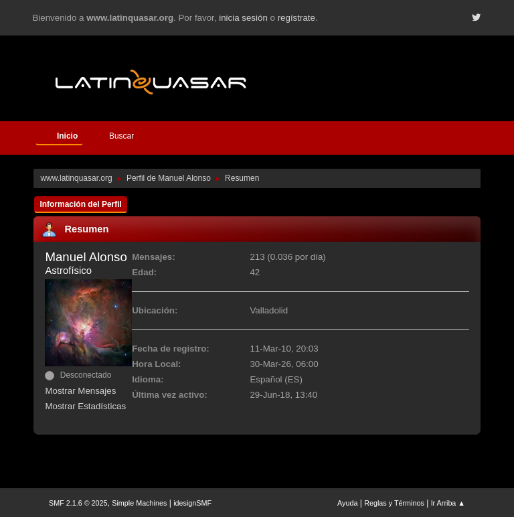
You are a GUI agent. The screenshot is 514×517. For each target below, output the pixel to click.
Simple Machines (139, 503)
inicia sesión (243, 18)
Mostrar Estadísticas (85, 406)
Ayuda (347, 503)
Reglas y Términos (394, 503)
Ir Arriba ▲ (448, 503)
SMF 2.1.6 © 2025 (78, 503)
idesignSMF (192, 503)
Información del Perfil (80, 204)
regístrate (296, 18)
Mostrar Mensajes (80, 391)
